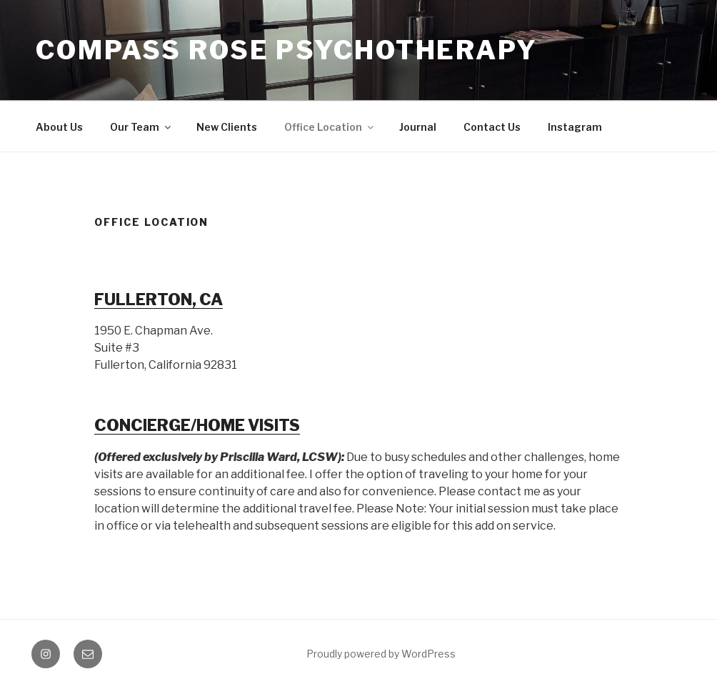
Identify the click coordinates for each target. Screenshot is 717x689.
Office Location (330, 127)
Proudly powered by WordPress (381, 654)
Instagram (575, 127)
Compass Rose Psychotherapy (287, 50)
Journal (417, 127)
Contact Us (492, 127)
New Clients (226, 127)
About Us (59, 127)
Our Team (141, 127)
